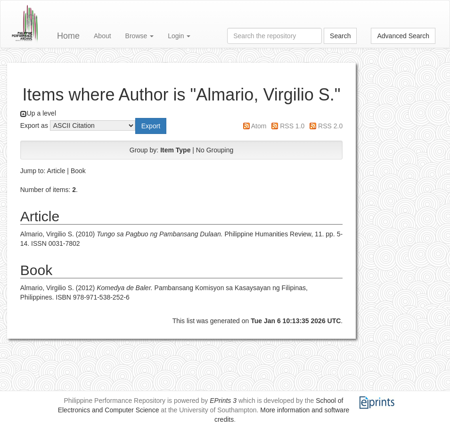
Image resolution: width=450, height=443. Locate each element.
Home (68, 36)
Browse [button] (139, 36)
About (102, 36)
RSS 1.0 (292, 126)
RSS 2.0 (330, 126)
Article (56, 171)
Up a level (41, 113)
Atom (259, 126)
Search (340, 36)
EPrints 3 (223, 400)
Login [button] (179, 36)
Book (78, 171)
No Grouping (214, 150)
